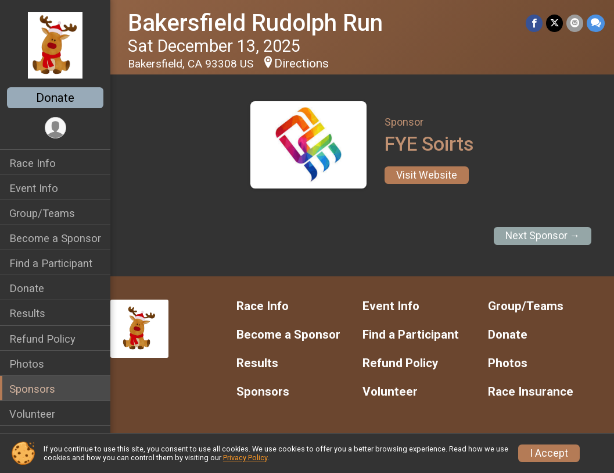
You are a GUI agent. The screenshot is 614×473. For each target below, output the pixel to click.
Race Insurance (530, 392)
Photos (26, 364)
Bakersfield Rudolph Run (255, 23)
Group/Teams (42, 213)
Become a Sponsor (55, 238)
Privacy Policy (245, 457)
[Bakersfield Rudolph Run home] (55, 44)
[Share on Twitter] (554, 23)
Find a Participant (50, 263)
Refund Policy (42, 339)
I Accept (549, 453)
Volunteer (32, 414)
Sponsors (32, 389)
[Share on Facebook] (534, 23)
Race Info (32, 163)
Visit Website (426, 175)
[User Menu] (55, 127)
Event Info (33, 188)
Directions (301, 63)
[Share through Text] (596, 23)
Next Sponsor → (542, 235)
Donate (55, 98)
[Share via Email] (574, 23)
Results (27, 313)
